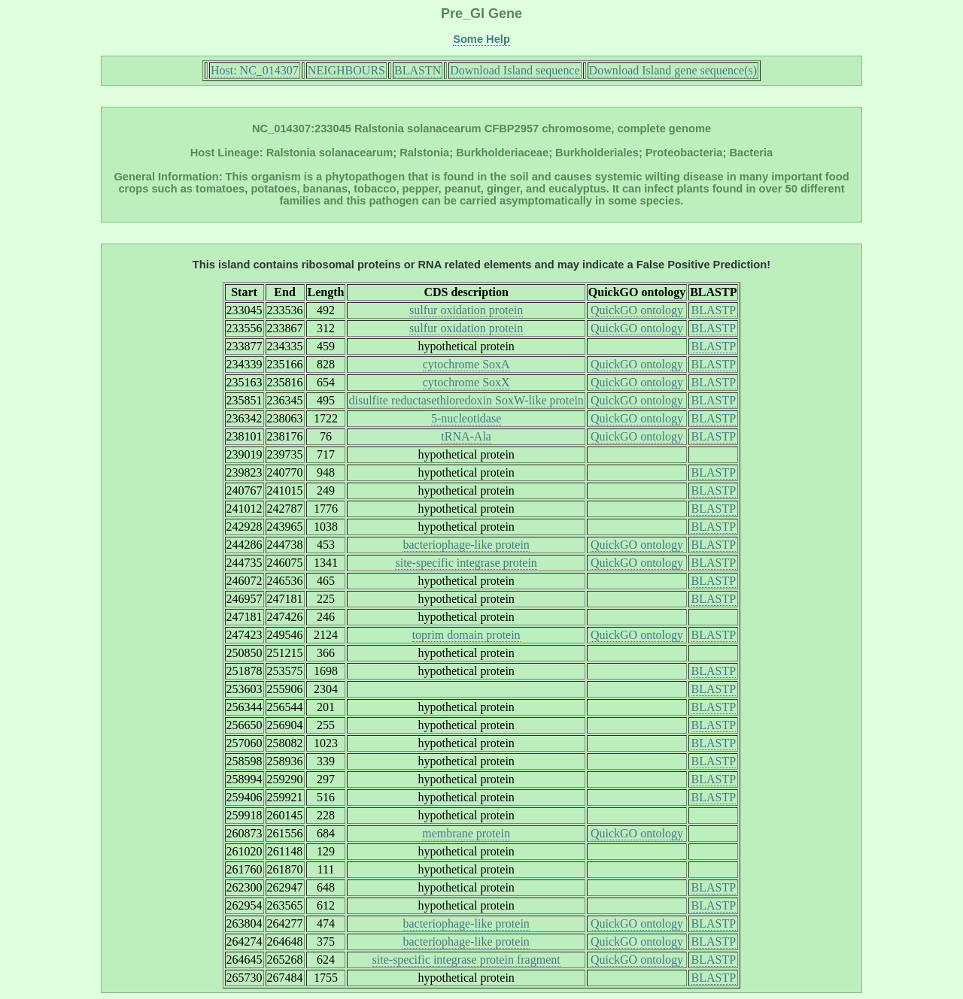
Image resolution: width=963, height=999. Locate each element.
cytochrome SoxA (466, 364)
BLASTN (417, 70)
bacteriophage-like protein (466, 544)
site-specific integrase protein (465, 562)
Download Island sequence (514, 70)
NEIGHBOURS (346, 70)
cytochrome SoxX (466, 382)
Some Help (481, 39)
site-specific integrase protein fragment (466, 959)
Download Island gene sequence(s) (673, 70)
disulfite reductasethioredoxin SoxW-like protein (465, 400)
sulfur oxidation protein (466, 310)
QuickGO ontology (637, 310)
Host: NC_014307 (255, 70)
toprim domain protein (466, 634)
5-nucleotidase (466, 418)
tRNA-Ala (466, 436)
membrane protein (466, 833)
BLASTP (714, 310)
